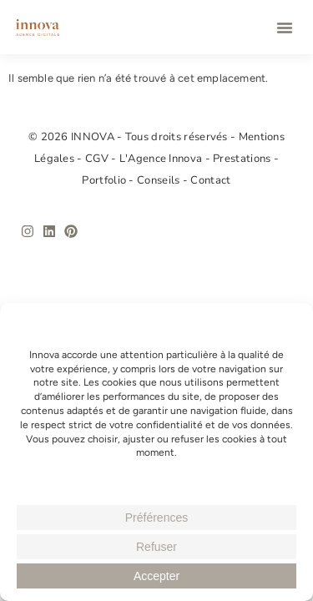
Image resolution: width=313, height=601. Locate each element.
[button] (284, 27)
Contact (210, 180)
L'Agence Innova (162, 158)
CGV (98, 158)
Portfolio (105, 180)
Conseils (160, 180)
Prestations (243, 158)
